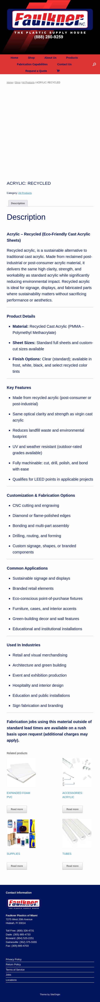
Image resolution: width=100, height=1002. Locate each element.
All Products (28, 82)
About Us (50, 57)
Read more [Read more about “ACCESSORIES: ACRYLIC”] (72, 809)
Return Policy (13, 964)
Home (14, 57)
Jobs (8, 974)
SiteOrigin (55, 994)
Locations (11, 979)
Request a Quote (36, 70)
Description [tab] (18, 203)
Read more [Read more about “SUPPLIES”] (17, 866)
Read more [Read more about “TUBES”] (72, 866)
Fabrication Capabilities (32, 64)
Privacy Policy (14, 959)
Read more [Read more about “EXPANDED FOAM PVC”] (17, 809)
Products (72, 57)
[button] (94, 64)
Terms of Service (15, 969)
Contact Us (64, 64)
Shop (31, 57)
